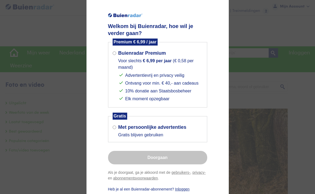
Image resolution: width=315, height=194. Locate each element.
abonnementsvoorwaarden (135, 178)
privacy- (199, 172)
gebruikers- (180, 172)
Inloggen (182, 189)
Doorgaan (157, 157)
